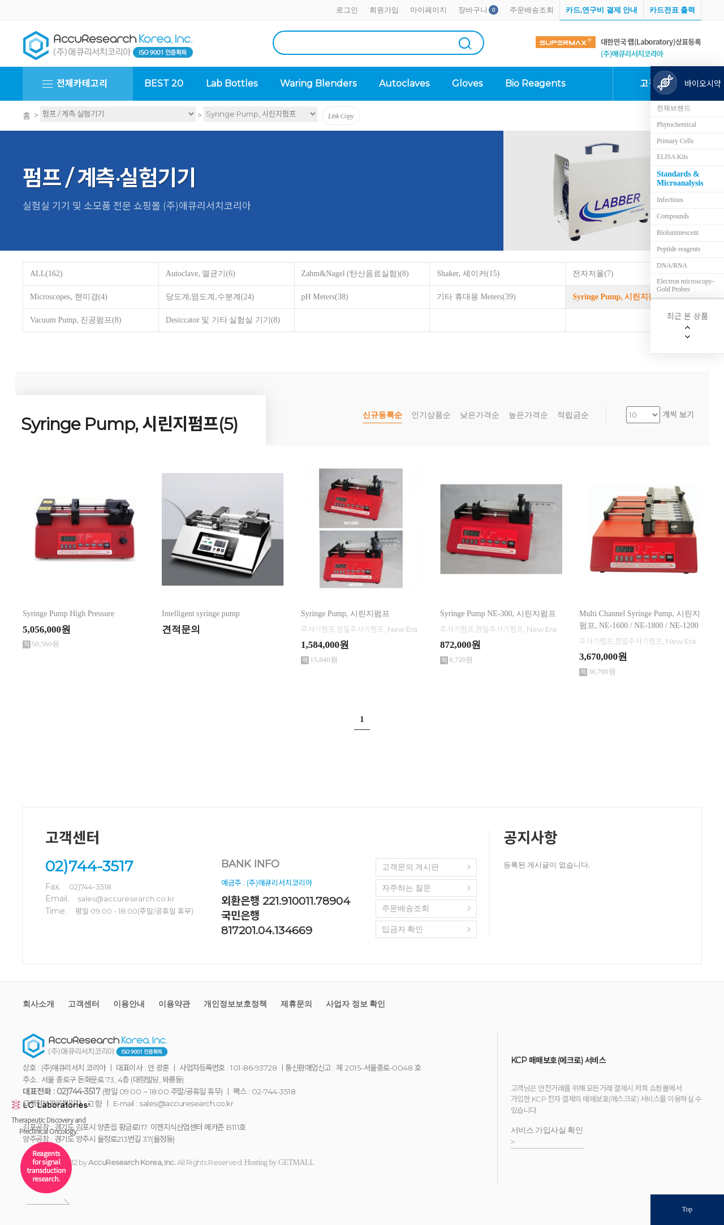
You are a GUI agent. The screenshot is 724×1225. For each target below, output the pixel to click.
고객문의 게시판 (410, 867)
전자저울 (592, 273)
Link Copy (341, 116)
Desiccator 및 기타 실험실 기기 (223, 320)
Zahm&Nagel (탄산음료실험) (355, 273)
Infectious (670, 200)
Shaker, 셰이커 (468, 273)
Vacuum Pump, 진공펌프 (75, 320)
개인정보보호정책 (235, 1004)
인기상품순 (431, 415)
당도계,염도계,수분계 (210, 297)
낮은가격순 (479, 415)
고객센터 (84, 1004)
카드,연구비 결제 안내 (601, 10)
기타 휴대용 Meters (476, 297)
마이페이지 (428, 10)
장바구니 (473, 10)
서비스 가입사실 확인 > (547, 1136)
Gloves (467, 83)
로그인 (347, 10)
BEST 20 (163, 83)
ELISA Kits (672, 157)
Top (687, 1209)
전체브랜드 (674, 108)
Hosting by (279, 1162)
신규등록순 (382, 415)
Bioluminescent (678, 233)
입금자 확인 (403, 929)
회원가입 (384, 10)
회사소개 (38, 1004)
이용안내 (129, 1004)
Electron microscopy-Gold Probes (685, 285)
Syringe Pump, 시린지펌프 (623, 297)
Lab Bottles (231, 83)
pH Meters (324, 297)
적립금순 (573, 415)
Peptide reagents (678, 249)
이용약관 (174, 1004)
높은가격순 (528, 415)
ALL (46, 273)
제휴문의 (296, 1004)
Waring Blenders (318, 83)
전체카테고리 (82, 83)
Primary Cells (675, 141)
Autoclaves (404, 83)
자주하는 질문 (407, 888)
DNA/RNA (672, 265)
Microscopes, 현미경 (68, 297)
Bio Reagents (535, 83)
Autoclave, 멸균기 (200, 273)
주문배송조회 (532, 10)
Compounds (673, 216)
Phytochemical (676, 124)
